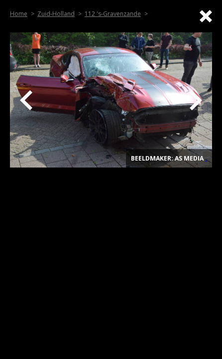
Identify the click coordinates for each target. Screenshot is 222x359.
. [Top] (206, 158)
